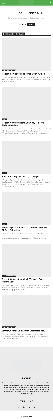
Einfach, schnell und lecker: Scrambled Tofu (24, 330)
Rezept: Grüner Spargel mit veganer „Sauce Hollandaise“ (23, 280)
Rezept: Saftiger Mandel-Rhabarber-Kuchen (23, 73)
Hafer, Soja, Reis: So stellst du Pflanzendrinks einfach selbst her (24, 229)
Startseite (31, 24)
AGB (22, 413)
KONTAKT (39, 413)
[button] (3, 3)
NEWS (4, 119)
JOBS (33, 413)
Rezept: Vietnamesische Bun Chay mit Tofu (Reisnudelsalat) (23, 124)
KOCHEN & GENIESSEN (9, 70)
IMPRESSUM (27, 413)
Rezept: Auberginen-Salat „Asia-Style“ (21, 176)
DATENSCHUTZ (15, 413)
